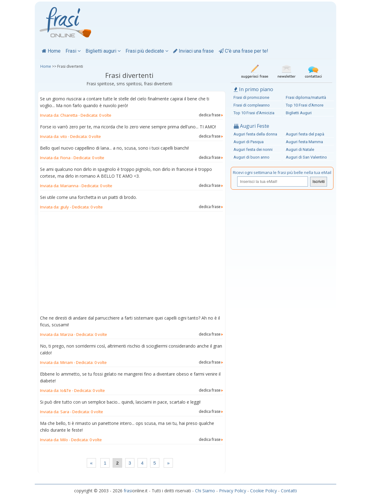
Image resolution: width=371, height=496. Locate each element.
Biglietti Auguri (299, 113)
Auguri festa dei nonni (253, 149)
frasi (128, 491)
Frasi (73, 51)
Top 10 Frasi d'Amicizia (253, 113)
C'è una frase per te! (243, 51)
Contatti (289, 491)
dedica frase (211, 115)
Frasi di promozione (251, 97)
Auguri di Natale (300, 149)
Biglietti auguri (103, 51)
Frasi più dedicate (147, 51)
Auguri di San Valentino (306, 157)
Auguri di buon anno (251, 157)
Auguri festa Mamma (304, 141)
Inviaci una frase (193, 51)
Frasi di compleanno (251, 105)
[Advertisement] (131, 264)
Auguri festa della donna (255, 134)
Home (51, 51)
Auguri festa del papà (305, 134)
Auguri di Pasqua (248, 141)
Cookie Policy (263, 491)
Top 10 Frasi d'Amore (304, 105)
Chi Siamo (205, 491)
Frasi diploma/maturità (306, 97)
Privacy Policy (232, 491)
